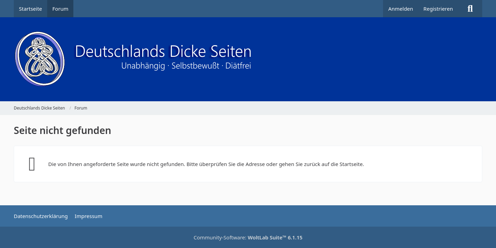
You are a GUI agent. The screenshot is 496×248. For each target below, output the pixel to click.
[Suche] (470, 8)
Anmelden (400, 8)
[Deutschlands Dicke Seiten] (248, 59)
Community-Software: (248, 237)
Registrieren (438, 8)
